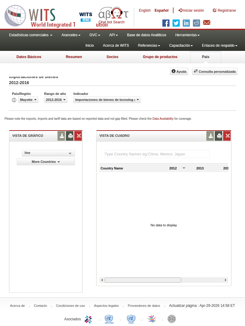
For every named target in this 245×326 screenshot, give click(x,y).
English (145, 10)
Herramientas (187, 35)
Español (162, 10)
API (113, 35)
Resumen (74, 57)
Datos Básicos (28, 57)
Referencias (149, 45)
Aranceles (70, 35)
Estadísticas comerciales (30, 35)
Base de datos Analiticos (146, 35)
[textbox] (157, 154)
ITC (89, 319)
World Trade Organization (152, 319)
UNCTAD (110, 319)
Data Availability (163, 118)
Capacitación (181, 45)
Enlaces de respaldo (220, 45)
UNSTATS (131, 319)
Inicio (89, 45)
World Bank (173, 319)
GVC (95, 35)
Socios (112, 57)
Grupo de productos (160, 57)
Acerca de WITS (116, 45)
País (205, 57)
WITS (60, 15)
